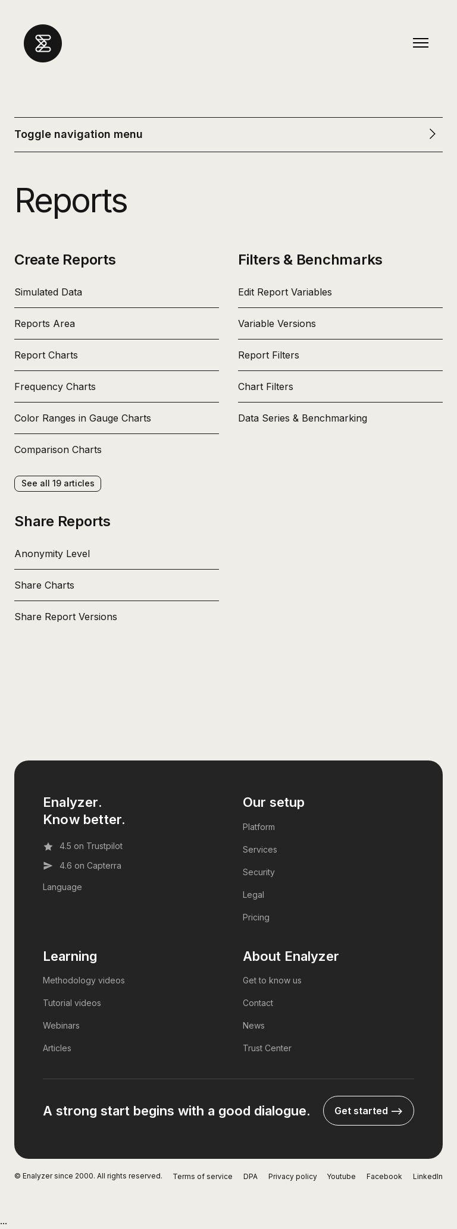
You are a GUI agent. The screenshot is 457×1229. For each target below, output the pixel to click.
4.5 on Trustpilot (83, 846)
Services (260, 849)
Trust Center (267, 1048)
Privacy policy (292, 1176)
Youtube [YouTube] (341, 1176)
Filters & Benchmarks (310, 259)
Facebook (384, 1176)
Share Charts (44, 585)
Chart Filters (265, 386)
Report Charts (46, 355)
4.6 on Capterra (82, 865)
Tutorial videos (72, 1003)
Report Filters (268, 355)
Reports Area (44, 323)
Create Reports (65, 259)
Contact (258, 1003)
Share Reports (62, 521)
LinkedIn (428, 1176)
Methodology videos (84, 980)
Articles (57, 1048)
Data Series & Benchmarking (302, 418)
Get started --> (368, 1111)
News (254, 1025)
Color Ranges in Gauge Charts (82, 418)
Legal (253, 894)
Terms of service (203, 1176)
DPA (250, 1176)
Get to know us (272, 980)
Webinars (61, 1025)
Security (259, 872)
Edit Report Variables (285, 292)
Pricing (256, 917)
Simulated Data (48, 292)
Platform (259, 827)
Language (62, 887)
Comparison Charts (58, 449)
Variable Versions (277, 323)
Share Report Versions (65, 617)
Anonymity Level (52, 554)
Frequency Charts (55, 386)
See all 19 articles (58, 483)
